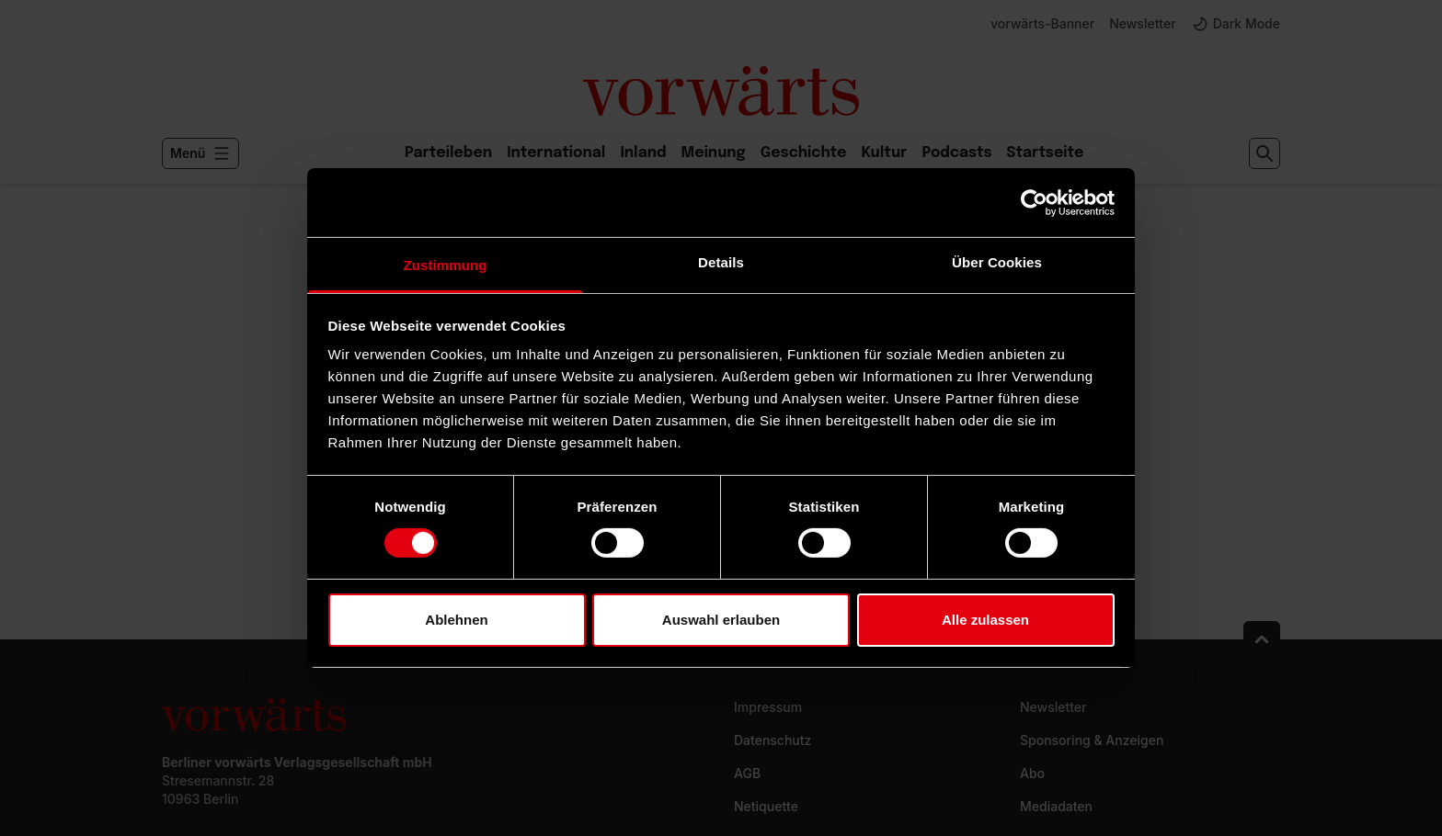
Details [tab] (721, 262)
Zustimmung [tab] (445, 265)
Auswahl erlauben (721, 619)
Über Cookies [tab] (997, 262)
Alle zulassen (985, 619)
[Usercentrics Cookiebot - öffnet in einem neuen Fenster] (1034, 202)
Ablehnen (456, 619)
